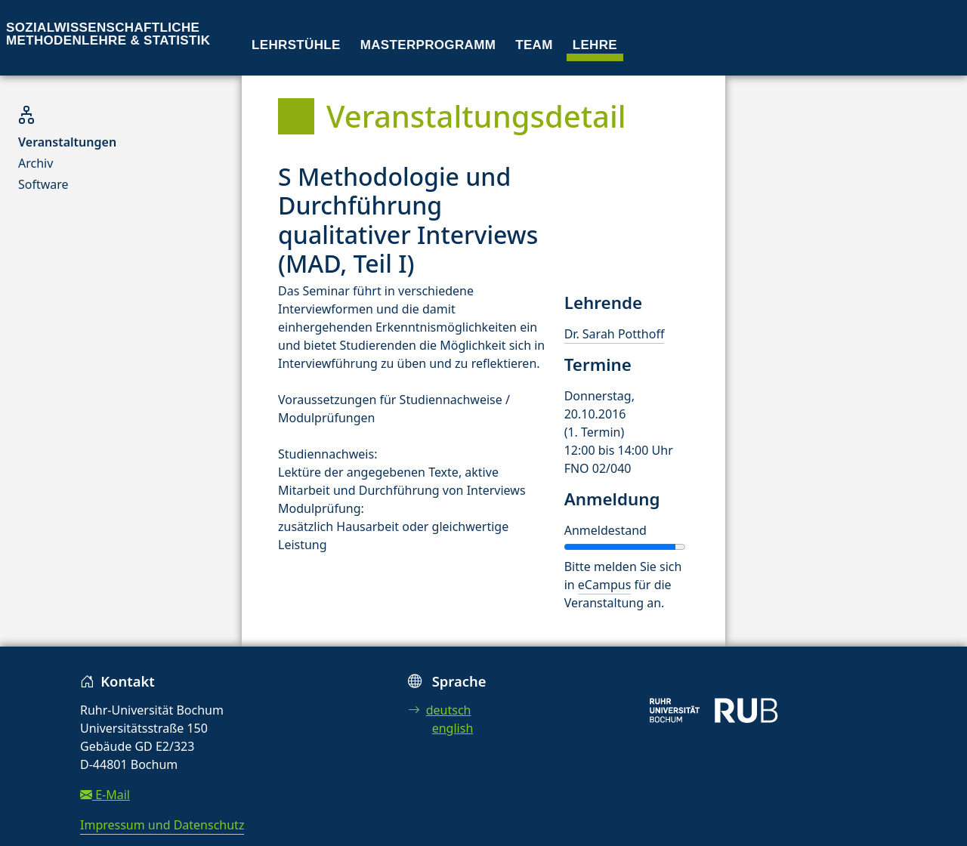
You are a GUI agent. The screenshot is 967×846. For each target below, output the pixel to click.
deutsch (439, 710)
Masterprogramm (428, 45)
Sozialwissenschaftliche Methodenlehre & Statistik (108, 34)
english (453, 728)
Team (534, 45)
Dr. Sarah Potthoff (614, 334)
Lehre (595, 45)
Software (43, 184)
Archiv (35, 163)
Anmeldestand (605, 530)
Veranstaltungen (67, 142)
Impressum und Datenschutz (162, 825)
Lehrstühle (296, 45)
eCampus (604, 584)
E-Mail (105, 794)
